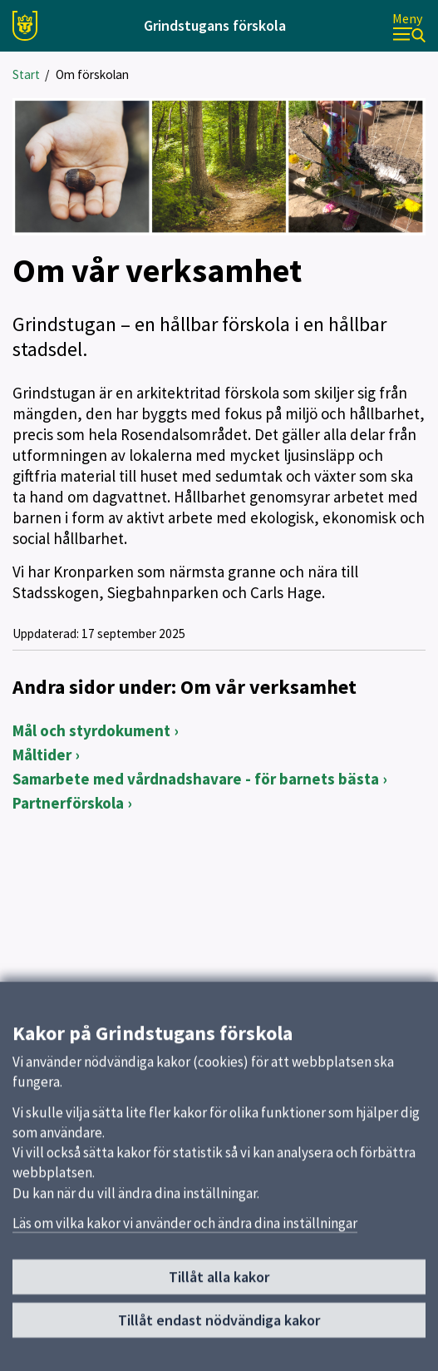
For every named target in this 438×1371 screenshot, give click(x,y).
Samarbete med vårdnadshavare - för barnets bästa (195, 779)
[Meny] (409, 26)
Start (26, 74)
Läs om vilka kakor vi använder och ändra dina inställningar (184, 1237)
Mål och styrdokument (91, 730)
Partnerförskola (68, 803)
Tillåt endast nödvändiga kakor (219, 1334)
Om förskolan (92, 74)
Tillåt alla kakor (219, 1290)
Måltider (41, 755)
